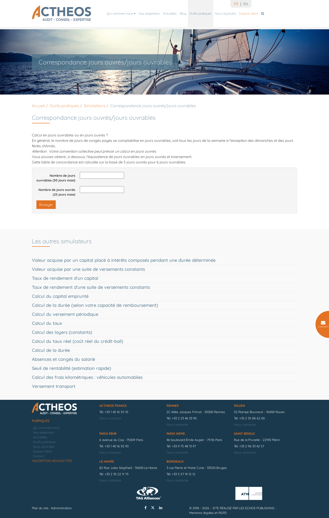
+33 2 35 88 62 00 (252, 418)
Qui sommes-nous (121, 13)
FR (236, 4)
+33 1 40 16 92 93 (117, 446)
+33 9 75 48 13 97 (184, 446)
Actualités (170, 13)
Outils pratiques (200, 13)
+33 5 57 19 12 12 (183, 474)
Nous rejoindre (225, 13)
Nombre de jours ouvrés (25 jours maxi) (56, 192)
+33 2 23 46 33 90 (184, 418)
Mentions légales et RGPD (208, 513)
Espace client (248, 13)
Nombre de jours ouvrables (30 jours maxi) (55, 178)
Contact (38, 456)
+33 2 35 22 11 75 (117, 474)
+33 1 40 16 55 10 (116, 412)
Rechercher (263, 13)
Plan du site (40, 508)
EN (245, 4)
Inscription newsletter (52, 461)
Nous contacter (110, 418)
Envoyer (46, 204)
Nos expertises (149, 13)
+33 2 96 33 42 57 (251, 446)
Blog (183, 13)
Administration (61, 508)
